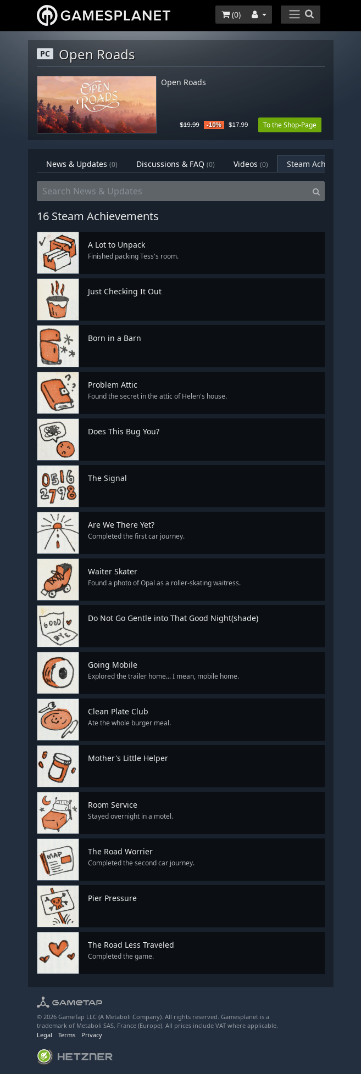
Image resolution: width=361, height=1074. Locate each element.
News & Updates (82, 164)
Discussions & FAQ (175, 164)
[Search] (316, 191)
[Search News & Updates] (172, 191)
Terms (66, 1035)
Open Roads (183, 82)
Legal (44, 1035)
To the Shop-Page (289, 125)
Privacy (91, 1035)
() (231, 14)
